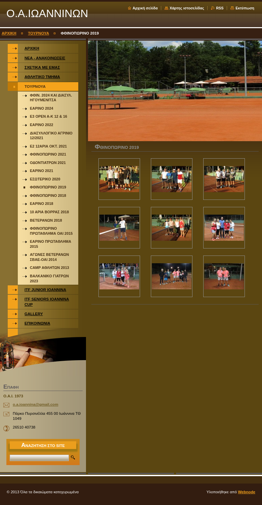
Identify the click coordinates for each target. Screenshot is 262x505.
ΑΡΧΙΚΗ (9, 33)
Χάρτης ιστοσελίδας (187, 8)
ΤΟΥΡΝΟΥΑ (38, 33)
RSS (219, 8)
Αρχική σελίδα (145, 8)
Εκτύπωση (244, 8)
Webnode (246, 492)
